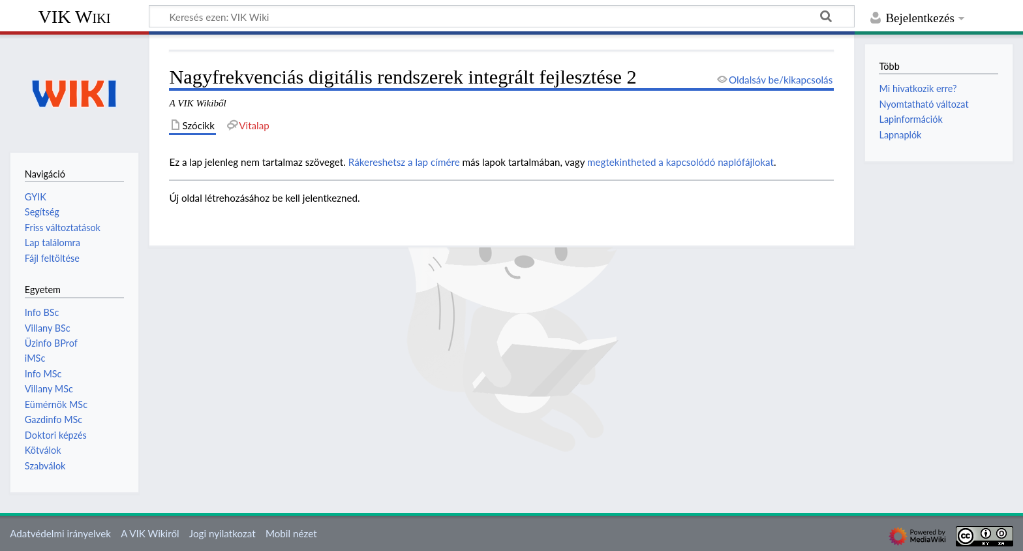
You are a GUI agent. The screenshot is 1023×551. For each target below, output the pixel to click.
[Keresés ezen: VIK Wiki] (501, 16)
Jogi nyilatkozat (222, 533)
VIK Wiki (74, 17)
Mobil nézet (291, 533)
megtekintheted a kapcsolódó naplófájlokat (680, 162)
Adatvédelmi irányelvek (60, 533)
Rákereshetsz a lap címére (404, 162)
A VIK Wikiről (150, 533)
